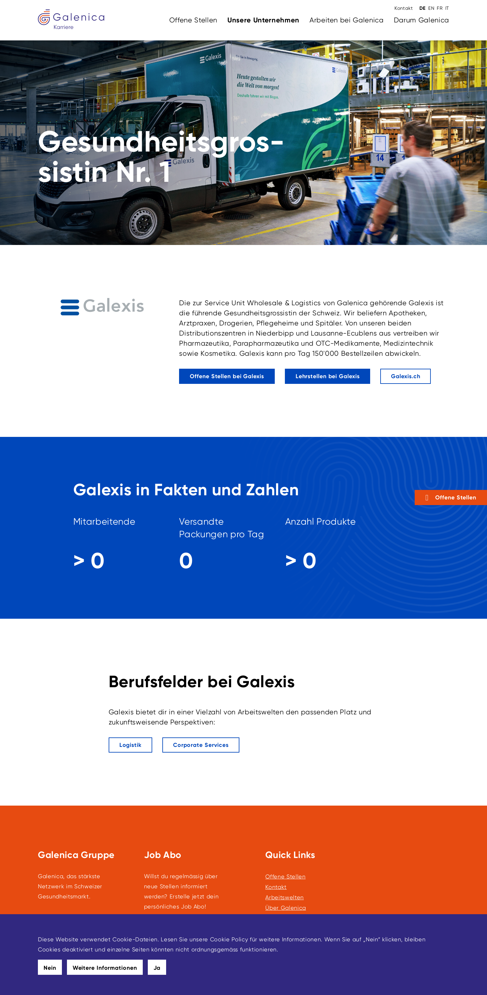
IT (447, 8)
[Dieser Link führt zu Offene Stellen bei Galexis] (226, 376)
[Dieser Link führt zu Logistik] (130, 745)
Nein (50, 967)
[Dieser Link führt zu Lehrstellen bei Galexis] (327, 376)
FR (439, 8)
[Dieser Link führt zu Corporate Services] (200, 745)
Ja (157, 967)
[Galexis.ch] (405, 376)
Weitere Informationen (105, 967)
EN (431, 8)
